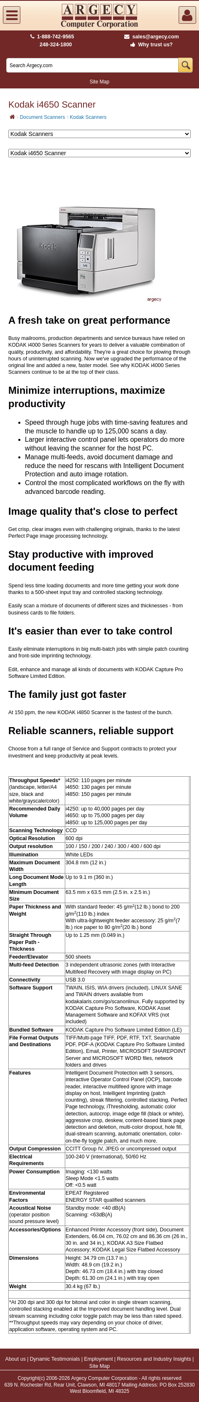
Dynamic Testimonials (55, 1359)
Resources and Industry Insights (154, 1359)
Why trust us (150, 45)
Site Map (99, 82)
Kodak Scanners (88, 117)
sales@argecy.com (151, 37)
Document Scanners (42, 117)
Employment (98, 1359)
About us (15, 1359)
